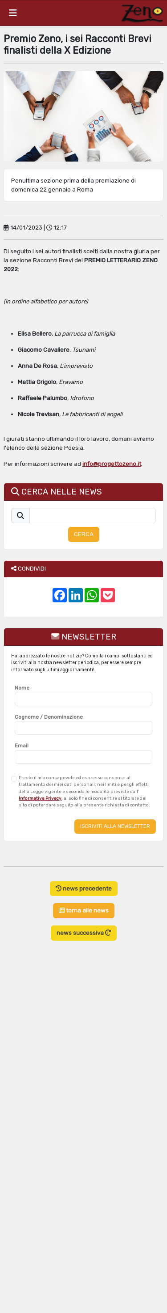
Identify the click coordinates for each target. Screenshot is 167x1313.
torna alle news (84, 910)
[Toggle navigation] (13, 13)
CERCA (84, 534)
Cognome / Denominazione (49, 717)
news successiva (84, 932)
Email (22, 745)
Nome (22, 688)
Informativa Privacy (40, 798)
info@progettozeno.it (111, 463)
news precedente (84, 888)
